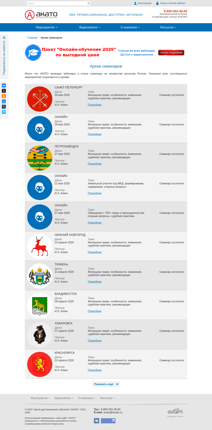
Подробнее (95, 104)
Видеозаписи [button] (89, 27)
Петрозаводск (67, 146)
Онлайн (61, 117)
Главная (32, 37)
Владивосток (66, 294)
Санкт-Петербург (69, 87)
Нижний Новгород (70, 235)
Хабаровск (64, 323)
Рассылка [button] (168, 27)
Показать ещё (106, 384)
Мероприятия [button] (46, 27)
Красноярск (65, 352)
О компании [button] (130, 27)
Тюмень (61, 264)
